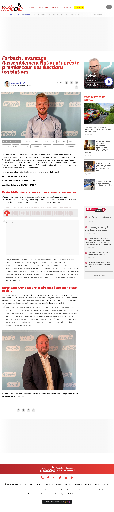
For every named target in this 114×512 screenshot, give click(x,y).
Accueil (13, 14)
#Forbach (61, 141)
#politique (26, 141)
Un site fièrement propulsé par (57, 502)
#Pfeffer (6, 146)
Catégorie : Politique (11, 141)
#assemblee (58, 146)
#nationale (70, 146)
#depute (24, 146)
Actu (19, 14)
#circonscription (48, 141)
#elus (36, 141)
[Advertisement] (58, 34)
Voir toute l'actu (99, 276)
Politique (26, 14)
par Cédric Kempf (18, 83)
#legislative (36, 146)
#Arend (47, 146)
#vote (15, 146)
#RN (70, 141)
